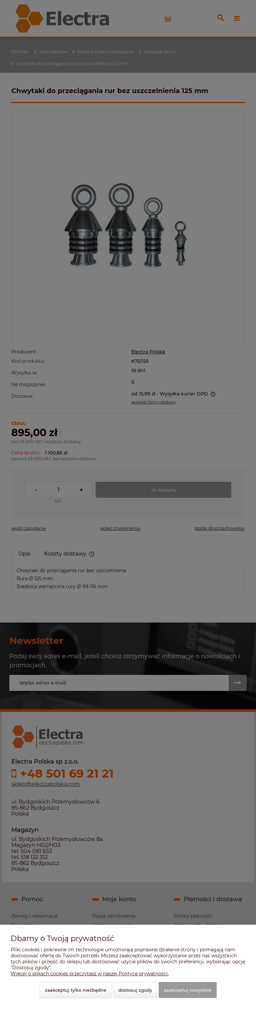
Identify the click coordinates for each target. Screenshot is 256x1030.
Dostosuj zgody (135, 990)
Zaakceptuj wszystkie (187, 990)
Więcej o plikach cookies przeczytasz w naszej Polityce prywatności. (90, 974)
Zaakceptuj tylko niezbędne (75, 990)
